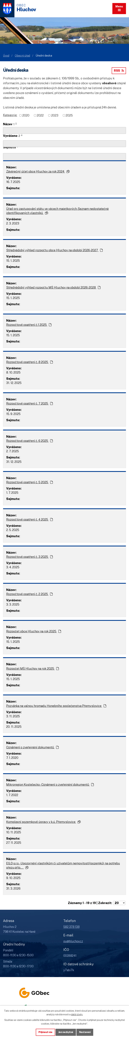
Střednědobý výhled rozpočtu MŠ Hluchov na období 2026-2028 (53, 287)
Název (8, 124)
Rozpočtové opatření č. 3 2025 (29, 557)
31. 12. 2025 (14, 383)
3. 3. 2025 (12, 604)
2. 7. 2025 (12, 451)
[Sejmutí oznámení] (64, 156)
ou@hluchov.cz (73, 941)
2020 (25, 115)
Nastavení (85, 1032)
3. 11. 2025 (13, 716)
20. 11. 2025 (14, 726)
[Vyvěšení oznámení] (64, 143)
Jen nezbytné (65, 1032)
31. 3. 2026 (13, 888)
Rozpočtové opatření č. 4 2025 (29, 519)
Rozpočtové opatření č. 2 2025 (29, 594)
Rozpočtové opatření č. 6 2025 (29, 441)
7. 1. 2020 (12, 757)
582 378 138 (71, 927)
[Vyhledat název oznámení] (64, 130)
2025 (69, 115)
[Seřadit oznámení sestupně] (16, 124)
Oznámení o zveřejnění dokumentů (32, 747)
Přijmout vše (45, 1032)
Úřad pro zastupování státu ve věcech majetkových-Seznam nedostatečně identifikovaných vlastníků (57, 211)
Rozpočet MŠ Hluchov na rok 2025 (32, 668)
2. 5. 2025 (12, 530)
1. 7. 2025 (12, 492)
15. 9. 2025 (13, 414)
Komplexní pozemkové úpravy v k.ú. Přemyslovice (43, 822)
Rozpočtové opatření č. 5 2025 (29, 482)
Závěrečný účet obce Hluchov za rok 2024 (38, 171)
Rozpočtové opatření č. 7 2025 (29, 403)
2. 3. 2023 (12, 223)
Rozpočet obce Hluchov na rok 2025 (33, 631)
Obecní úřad (22, 55)
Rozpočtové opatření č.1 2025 (28, 325)
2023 (54, 115)
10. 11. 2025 (13, 832)
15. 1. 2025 (13, 260)
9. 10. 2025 (13, 878)
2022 (40, 115)
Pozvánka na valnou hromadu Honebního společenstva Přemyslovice (56, 706)
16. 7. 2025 (13, 182)
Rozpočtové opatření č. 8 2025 (29, 362)
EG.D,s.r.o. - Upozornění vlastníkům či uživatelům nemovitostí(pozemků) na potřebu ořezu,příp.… (63, 865)
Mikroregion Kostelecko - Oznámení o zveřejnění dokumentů (50, 784)
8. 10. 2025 (13, 372)
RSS (119, 70)
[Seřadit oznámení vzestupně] (16, 122)
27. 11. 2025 (13, 842)
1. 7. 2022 (12, 795)
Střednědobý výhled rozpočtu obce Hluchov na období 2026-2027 (54, 250)
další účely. (77, 1014)
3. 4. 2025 (12, 567)
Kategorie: (10, 115)
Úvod (6, 55)
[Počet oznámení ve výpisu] (119, 903)
